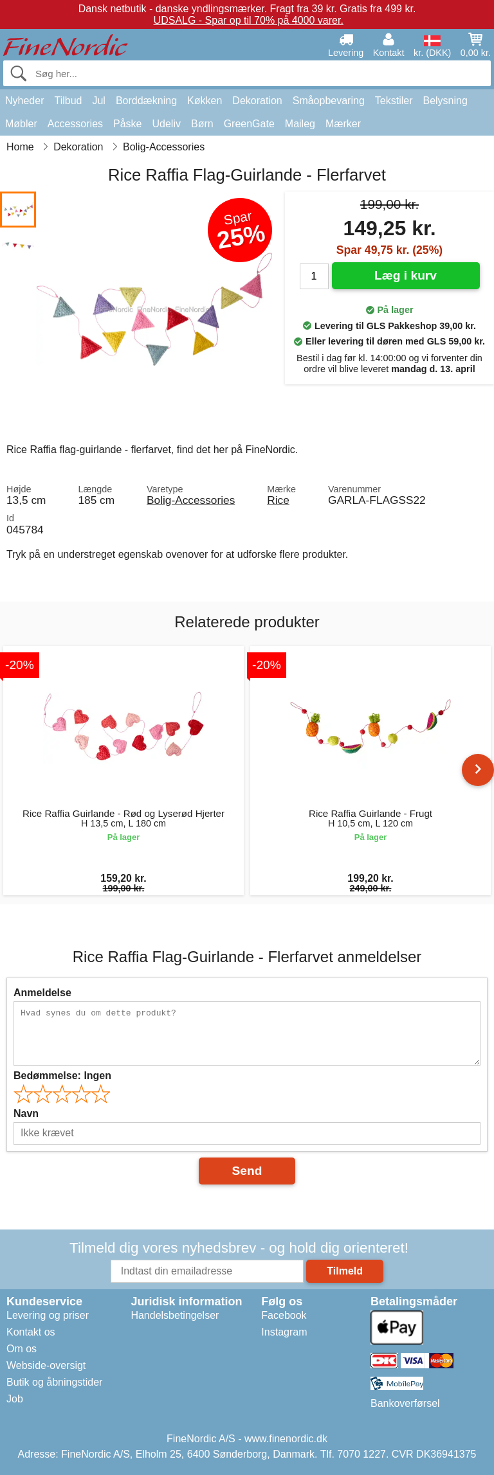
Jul (98, 100)
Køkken (204, 100)
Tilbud (68, 100)
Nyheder (24, 100)
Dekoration (257, 100)
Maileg (300, 123)
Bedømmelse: (62, 1075)
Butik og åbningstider (54, 1382)
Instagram (284, 1332)
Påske (127, 123)
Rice (278, 500)
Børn (202, 123)
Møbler (21, 123)
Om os (21, 1348)
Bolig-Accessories (191, 500)
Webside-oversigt (46, 1365)
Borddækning (146, 100)
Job (14, 1398)
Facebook (283, 1315)
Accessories (75, 123)
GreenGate (249, 123)
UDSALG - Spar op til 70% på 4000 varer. (248, 20)
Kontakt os (30, 1332)
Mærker (343, 123)
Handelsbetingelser (175, 1315)
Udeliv (166, 123)
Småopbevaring (329, 100)
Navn (26, 1113)
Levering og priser (47, 1315)
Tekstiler (394, 100)
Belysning (445, 100)
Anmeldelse (42, 992)
